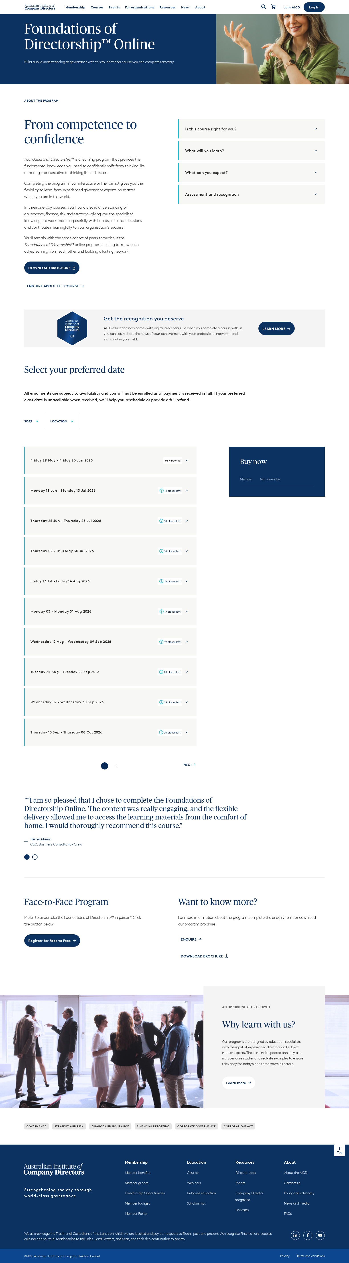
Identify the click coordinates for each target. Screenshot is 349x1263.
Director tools (245, 1185)
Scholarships (196, 1215)
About (290, 1174)
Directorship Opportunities (145, 1205)
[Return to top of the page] (339, 1162)
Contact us (292, 1195)
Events (240, 1195)
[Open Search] (263, 7)
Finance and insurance (110, 1138)
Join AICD (292, 7)
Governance (36, 1138)
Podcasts (242, 1222)
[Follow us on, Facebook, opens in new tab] (307, 1247)
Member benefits (137, 1185)
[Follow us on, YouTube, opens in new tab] (320, 1247)
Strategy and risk (69, 1138)
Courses (193, 1185)
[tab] (246, 491)
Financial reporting (153, 1138)
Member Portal (136, 1225)
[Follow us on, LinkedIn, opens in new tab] (295, 1247)
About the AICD (295, 1185)
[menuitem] (75, 7)
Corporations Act (238, 1138)
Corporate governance (196, 1138)
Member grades (136, 1195)
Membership (136, 1174)
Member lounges (137, 1215)
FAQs (288, 1225)
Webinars (194, 1195)
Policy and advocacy (299, 1205)
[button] (314, 7)
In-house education (201, 1205)
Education (196, 1174)
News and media (296, 1215)
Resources (244, 1174)
